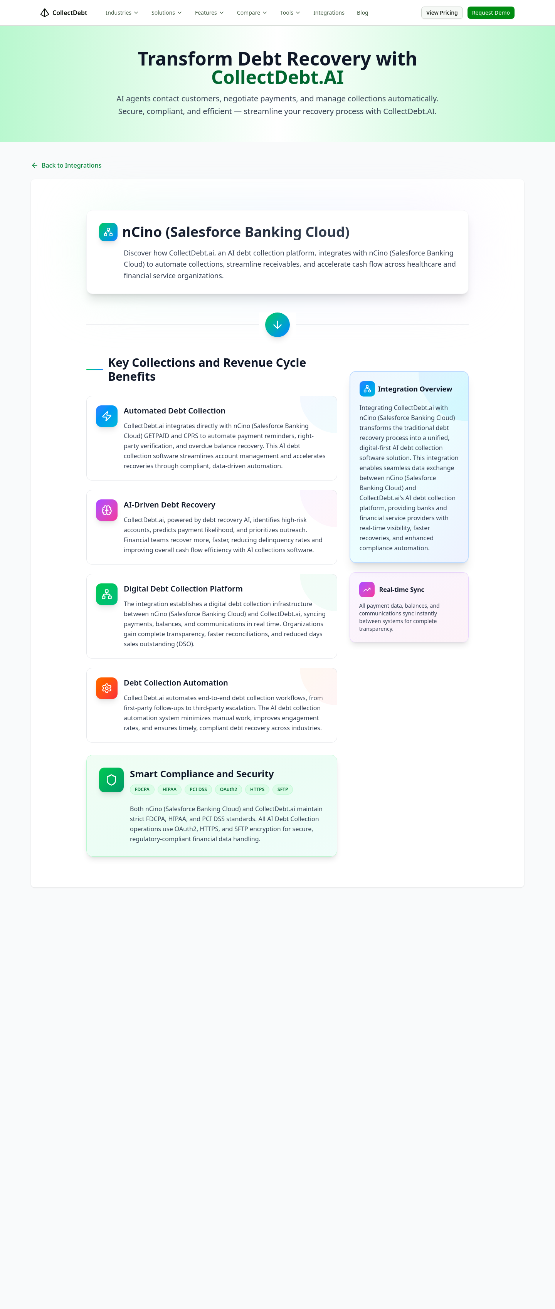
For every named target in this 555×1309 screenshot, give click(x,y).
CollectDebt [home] (63, 12)
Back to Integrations (66, 165)
